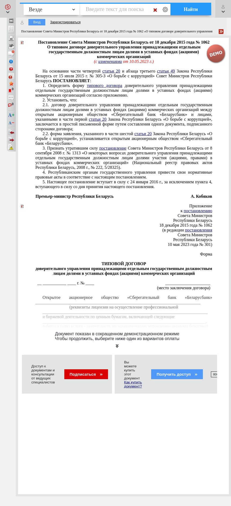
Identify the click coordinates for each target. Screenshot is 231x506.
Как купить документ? (133, 384)
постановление (112, 148)
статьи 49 (166, 71)
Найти (191, 9)
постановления (198, 230)
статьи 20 (111, 71)
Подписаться (86, 374)
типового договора (104, 85)
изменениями (110, 61)
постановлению (198, 210)
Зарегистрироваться (65, 22)
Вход (36, 22)
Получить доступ (177, 374)
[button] (8, 9)
